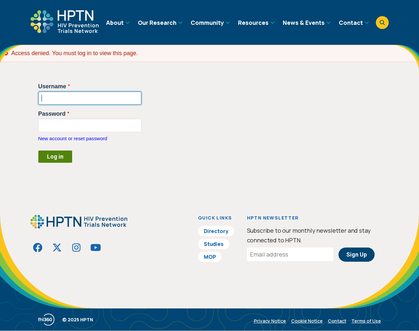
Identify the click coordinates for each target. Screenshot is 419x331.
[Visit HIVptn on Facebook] (38, 247)
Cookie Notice (307, 321)
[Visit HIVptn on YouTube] (96, 247)
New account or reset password (72, 138)
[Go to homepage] (65, 30)
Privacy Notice (270, 321)
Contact (337, 321)
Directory (216, 231)
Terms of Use (366, 321)
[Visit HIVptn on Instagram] (76, 247)
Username (52, 86)
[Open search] (382, 22)
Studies (214, 244)
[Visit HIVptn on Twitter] (57, 247)
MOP (210, 256)
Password (52, 114)
